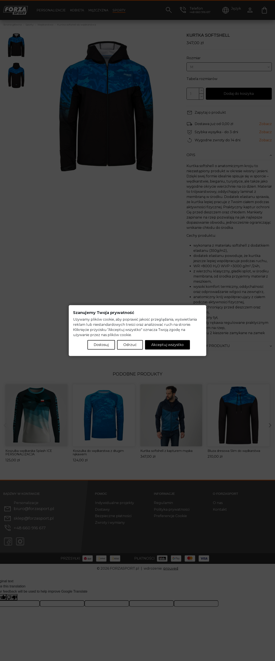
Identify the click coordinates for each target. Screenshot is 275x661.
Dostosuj (101, 345)
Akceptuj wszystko (167, 345)
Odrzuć (130, 345)
